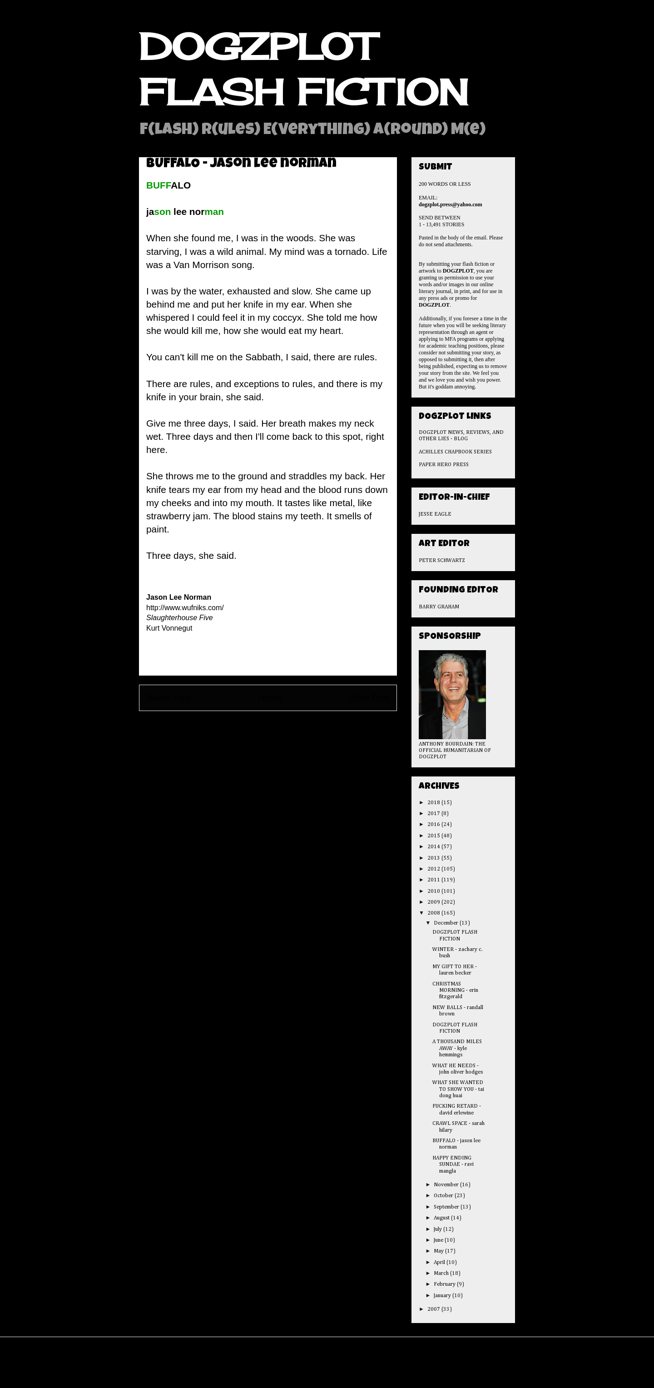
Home (270, 697)
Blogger (382, 1369)
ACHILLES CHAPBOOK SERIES (455, 452)
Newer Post (168, 697)
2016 (434, 824)
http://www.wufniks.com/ (185, 608)
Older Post (369, 697)
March (442, 1273)
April (440, 1262)
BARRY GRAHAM (439, 607)
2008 (434, 913)
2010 (434, 891)
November (447, 1185)
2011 (434, 880)
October (444, 1196)
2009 (434, 902)
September (447, 1207)
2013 (434, 858)
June (439, 1240)
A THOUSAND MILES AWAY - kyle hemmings (457, 1048)
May (439, 1251)
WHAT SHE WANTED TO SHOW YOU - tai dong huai (458, 1089)
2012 (434, 869)
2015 (434, 836)
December (447, 923)
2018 (434, 803)
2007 (434, 1309)
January (443, 1295)
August (442, 1218)
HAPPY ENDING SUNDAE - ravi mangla (453, 1164)
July (438, 1229)
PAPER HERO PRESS (444, 465)
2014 (434, 847)
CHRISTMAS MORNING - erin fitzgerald (455, 990)
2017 (434, 813)
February (445, 1284)
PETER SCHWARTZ (442, 560)
